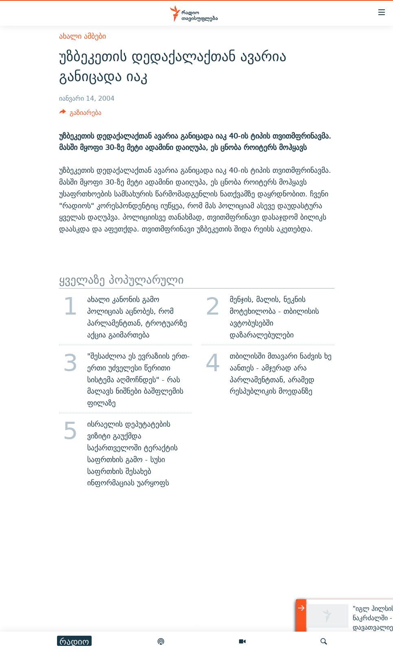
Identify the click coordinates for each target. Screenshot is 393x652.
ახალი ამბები (82, 36)
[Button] (80, 115)
